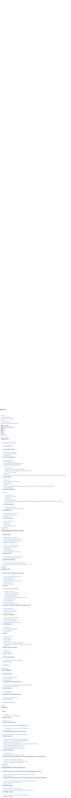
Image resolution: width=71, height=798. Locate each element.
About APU (3, 437)
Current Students (5, 421)
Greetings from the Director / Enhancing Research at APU (16, 739)
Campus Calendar (7, 653)
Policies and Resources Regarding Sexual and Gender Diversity (18, 470)
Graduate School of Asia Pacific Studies (13, 556)
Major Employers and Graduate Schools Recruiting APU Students (18, 685)
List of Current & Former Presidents (11, 481)
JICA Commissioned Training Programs (12, 782)
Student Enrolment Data (10, 496)
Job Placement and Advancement (11, 686)
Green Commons (7, 652)
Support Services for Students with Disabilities (15, 469)
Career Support (7, 638)
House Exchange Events (9, 600)
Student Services (7, 662)
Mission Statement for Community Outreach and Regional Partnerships (19, 774)
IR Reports (6, 516)
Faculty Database (8, 753)
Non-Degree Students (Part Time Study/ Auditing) (15, 562)
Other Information (9, 503)
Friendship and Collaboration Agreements (13, 788)
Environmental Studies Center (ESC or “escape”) (14, 748)
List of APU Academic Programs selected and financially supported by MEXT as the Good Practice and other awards (29, 486)
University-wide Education (9, 542)
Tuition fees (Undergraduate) (10, 619)
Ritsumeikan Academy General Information (14, 508)
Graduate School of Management (12, 558)
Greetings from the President (10, 452)
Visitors (3, 420)
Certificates (5, 665)
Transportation (7, 631)
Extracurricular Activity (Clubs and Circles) (13, 580)
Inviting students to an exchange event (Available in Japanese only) (18, 790)
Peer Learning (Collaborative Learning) (12, 551)
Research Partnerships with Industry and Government (15, 734)
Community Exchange (8, 579)
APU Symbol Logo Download (10, 525)
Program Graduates (8, 613)
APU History (6, 480)
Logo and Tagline (7, 483)
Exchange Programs (9, 550)
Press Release (7, 522)
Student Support (8, 467)
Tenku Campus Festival (9, 584)
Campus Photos (7, 524)
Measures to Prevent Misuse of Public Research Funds (15, 761)
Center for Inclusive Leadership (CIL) (12, 742)
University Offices (7, 639)
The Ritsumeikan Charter (10, 507)
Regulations (6, 473)
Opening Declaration (8, 460)
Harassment (6, 645)
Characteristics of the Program (10, 610)
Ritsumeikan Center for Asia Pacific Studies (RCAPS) (16, 740)
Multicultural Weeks (8, 582)
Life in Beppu (6, 627)
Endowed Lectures (8, 784)
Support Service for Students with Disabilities (13, 642)
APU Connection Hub (8, 776)
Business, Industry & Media (7, 418)
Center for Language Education (11, 545)
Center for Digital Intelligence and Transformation (14, 745)
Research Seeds (7, 720)
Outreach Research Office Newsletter (12, 716)
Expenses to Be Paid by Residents (11, 603)
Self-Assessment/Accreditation (11, 513)
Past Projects (8, 729)
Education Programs (8, 602)
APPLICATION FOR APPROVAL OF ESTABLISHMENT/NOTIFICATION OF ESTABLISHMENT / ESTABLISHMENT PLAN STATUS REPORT (33, 501)
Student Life (4, 567)
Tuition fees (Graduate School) (10, 620)
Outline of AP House (9, 591)
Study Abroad (4, 566)
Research (3, 705)
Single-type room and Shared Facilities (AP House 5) (16, 597)
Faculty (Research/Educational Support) (10, 423)
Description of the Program (10, 611)
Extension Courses (8, 680)
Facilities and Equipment (10, 499)
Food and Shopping (8, 630)
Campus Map (7, 650)
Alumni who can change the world (11, 697)
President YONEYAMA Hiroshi (10, 454)
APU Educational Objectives (10, 461)
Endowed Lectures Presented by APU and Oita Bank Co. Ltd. (17, 564)
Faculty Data (7, 498)
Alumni (2, 415)
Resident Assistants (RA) (9, 599)
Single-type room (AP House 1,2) (12, 594)
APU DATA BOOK (7, 446)
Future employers (7, 691)
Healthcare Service (8, 636)
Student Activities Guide (9, 577)
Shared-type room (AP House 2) (12, 592)
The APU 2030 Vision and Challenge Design (13, 463)
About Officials (7, 455)
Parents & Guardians (5, 417)
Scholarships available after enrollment (12, 622)
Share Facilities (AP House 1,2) (11, 596)
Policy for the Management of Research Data (14, 762)
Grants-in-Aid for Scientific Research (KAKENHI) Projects (17, 728)
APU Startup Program (9, 702)
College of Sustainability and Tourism (12, 540)
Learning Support (7, 548)
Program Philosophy (8, 608)
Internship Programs (8, 678)
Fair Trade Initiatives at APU (11, 472)
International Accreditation (9, 515)
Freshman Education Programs (10, 547)
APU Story (6, 484)
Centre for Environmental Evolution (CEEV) (13, 747)
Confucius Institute (7, 796)
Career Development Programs (10, 677)
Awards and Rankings (8, 487)
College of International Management (12, 539)
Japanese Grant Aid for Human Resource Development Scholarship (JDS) (20, 780)
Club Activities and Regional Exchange (12, 576)
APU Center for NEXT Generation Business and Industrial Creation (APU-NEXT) (21, 743)
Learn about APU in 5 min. (9, 443)
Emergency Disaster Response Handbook (13, 660)
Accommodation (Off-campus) (10, 628)
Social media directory (9, 521)
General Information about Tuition (11, 617)
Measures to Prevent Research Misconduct (13, 759)
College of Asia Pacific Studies (11, 537)
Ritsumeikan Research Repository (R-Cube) (14, 754)
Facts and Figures (9, 495)
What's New (6, 714)
